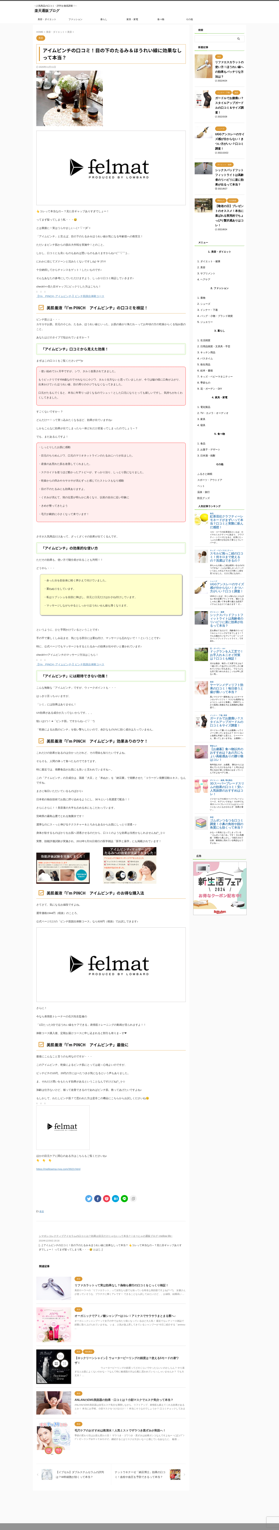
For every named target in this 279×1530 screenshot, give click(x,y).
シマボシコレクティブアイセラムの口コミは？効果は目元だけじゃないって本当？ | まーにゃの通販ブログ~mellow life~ (105, 1235)
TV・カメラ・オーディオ (214, 413)
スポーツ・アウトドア (209, 480)
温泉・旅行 (203, 492)
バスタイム (206, 358)
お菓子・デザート (210, 449)
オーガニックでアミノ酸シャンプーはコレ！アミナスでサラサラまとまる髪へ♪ (125, 1316)
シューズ (205, 303)
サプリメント (207, 273)
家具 (202, 419)
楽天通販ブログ (47, 11)
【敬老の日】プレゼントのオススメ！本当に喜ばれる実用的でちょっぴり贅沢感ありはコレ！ (229, 216)
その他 (189, 19)
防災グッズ (203, 498)
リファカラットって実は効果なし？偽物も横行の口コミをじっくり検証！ (122, 1285)
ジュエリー (206, 322)
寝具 (202, 425)
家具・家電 (132, 19)
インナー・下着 (209, 309)
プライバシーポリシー (147, 1506)
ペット (201, 486)
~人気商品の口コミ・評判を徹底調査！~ (139, 1520)
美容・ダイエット (47, 19)
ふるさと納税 (204, 473)
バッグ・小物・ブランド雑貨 (216, 316)
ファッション (75, 19)
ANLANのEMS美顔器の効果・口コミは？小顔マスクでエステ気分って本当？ (124, 1401)
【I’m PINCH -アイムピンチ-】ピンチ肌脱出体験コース (70, 296)
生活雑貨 (205, 340)
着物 (202, 297)
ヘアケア (205, 279)
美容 (41, 1211)
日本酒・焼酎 (207, 455)
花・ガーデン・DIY (211, 388)
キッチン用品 (207, 352)
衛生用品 (205, 364)
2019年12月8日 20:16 (49, 1240)
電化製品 (205, 407)
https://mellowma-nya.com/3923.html (58, 1168)
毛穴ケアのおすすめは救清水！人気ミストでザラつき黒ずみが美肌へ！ (120, 1432)
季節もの (205, 382)
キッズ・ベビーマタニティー (216, 376)
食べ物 (160, 19)
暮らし (103, 19)
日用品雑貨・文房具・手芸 (215, 346)
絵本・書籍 (206, 370)
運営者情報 (126, 1506)
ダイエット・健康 (210, 261)
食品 (202, 443)
